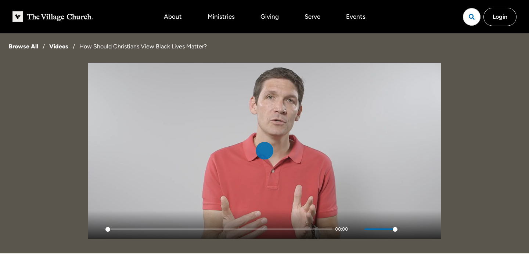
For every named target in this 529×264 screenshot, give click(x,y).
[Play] (98, 229)
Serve (312, 16)
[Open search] (472, 17)
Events (356, 16)
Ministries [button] (221, 16)
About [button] (173, 16)
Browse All (23, 46)
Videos (58, 46)
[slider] (218, 229)
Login (500, 16)
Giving (269, 16)
